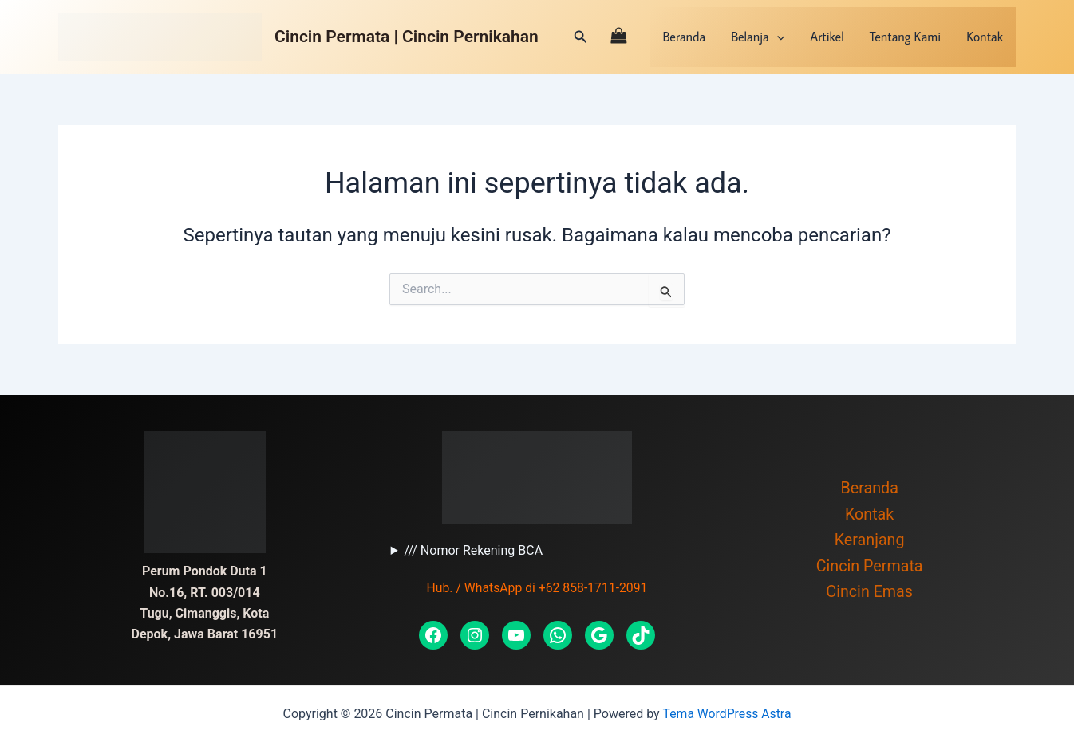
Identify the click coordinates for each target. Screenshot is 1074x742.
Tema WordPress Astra (726, 713)
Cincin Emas (869, 593)
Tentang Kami (906, 37)
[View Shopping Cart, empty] (619, 37)
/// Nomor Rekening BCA (474, 550)
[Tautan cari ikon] (581, 37)
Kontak (984, 37)
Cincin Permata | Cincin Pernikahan (406, 36)
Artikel (826, 37)
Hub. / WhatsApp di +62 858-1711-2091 (536, 587)
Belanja (757, 37)
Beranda (683, 37)
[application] (777, 37)
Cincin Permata (869, 567)
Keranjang (869, 541)
